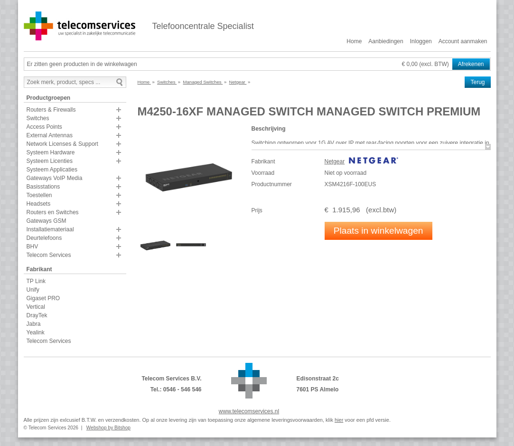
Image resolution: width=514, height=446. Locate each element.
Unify (33, 289)
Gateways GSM (46, 221)
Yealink (36, 332)
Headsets (39, 203)
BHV (32, 246)
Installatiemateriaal (50, 229)
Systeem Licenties (50, 161)
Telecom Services (49, 255)
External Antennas (50, 135)
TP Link (36, 281)
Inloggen (421, 41)
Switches (38, 118)
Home (354, 41)
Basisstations (43, 186)
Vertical (36, 307)
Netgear (335, 161)
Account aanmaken (463, 41)
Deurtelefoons (44, 238)
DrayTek (37, 315)
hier (339, 420)
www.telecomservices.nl (249, 411)
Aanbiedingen (385, 41)
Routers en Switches (53, 212)
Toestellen (39, 195)
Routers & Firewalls (51, 109)
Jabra (34, 324)
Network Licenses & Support (62, 144)
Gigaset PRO (43, 298)
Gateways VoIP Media (55, 178)
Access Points (44, 126)
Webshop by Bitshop (108, 427)
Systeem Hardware (51, 152)
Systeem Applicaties (52, 169)
